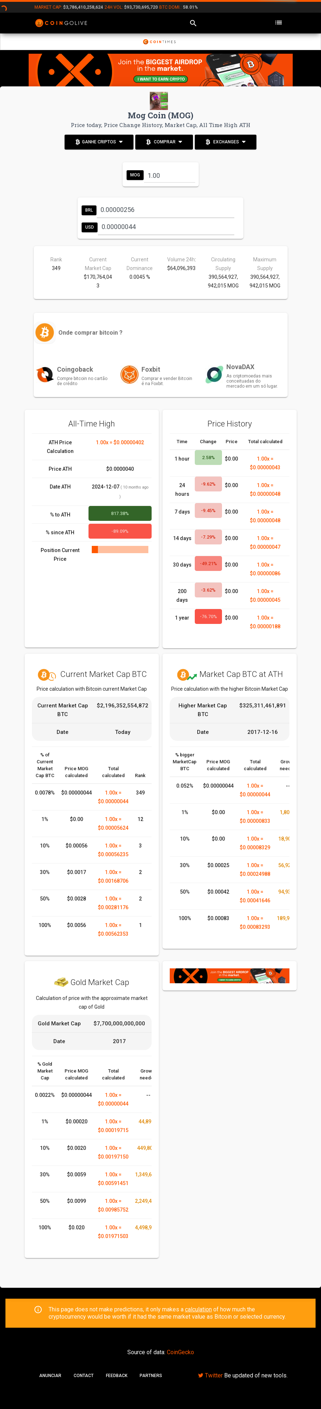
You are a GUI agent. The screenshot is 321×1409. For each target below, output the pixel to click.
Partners (151, 1375)
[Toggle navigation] (278, 23)
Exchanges (226, 141)
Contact (84, 1375)
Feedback (116, 1375)
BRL (89, 210)
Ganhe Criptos (99, 141)
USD (89, 227)
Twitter (210, 1375)
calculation (198, 1309)
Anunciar (50, 1375)
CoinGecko (180, 1352)
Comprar (164, 141)
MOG (135, 174)
